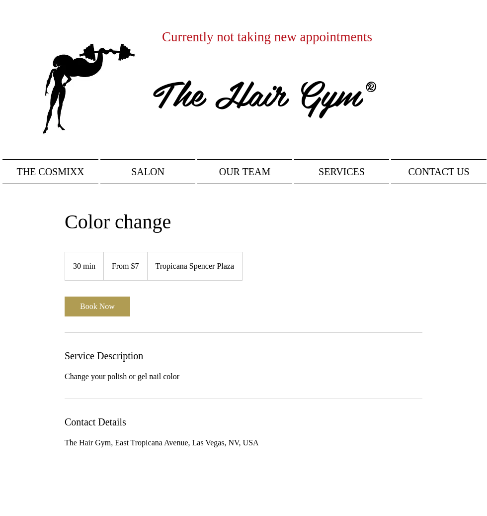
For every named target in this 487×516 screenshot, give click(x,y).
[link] (97, 306)
